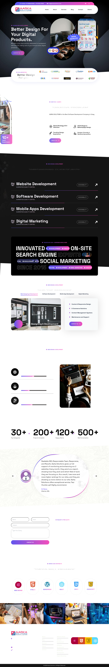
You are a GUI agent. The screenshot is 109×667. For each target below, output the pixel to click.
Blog (72, 9)
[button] (13, 476)
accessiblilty (82, 185)
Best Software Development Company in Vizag (79, 114)
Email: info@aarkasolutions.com (21, 647)
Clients (90, 9)
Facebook (15, 656)
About (55, 9)
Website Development (36, 183)
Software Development (37, 196)
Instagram (27, 656)
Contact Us (76, 324)
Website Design (61, 636)
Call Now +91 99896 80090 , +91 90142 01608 (32, 3)
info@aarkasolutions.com (54, 3)
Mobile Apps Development (40, 208)
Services (63, 9)
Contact (80, 9)
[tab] (29, 294)
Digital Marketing (32, 221)
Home (47, 9)
